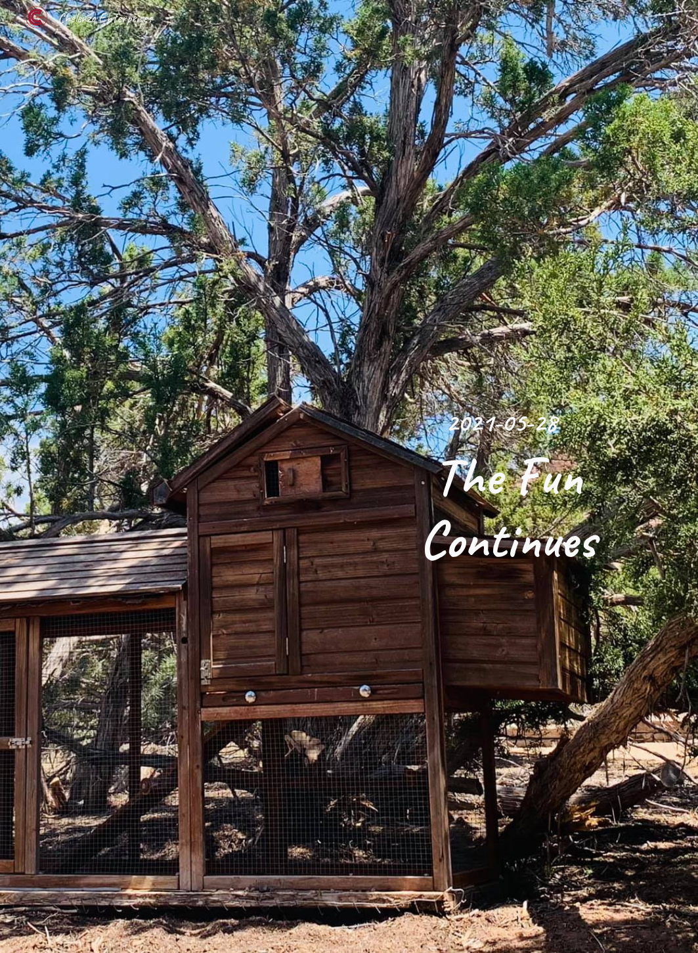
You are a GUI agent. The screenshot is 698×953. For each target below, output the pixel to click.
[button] (349, 929)
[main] (508, 477)
